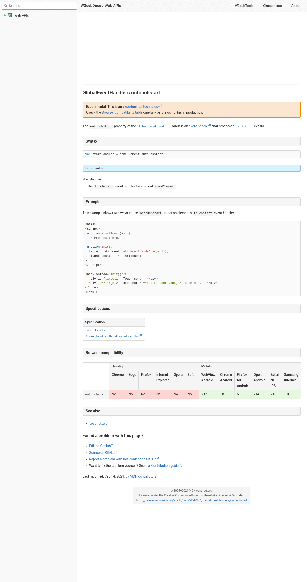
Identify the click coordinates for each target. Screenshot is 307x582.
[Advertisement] (192, 50)
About (295, 6)
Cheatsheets (272, 6)
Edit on (100, 446)
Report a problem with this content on (122, 459)
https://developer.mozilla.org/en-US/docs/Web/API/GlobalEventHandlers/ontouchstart (191, 500)
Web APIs (113, 5)
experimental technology (141, 106)
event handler (199, 126)
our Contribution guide (162, 466)
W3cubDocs (91, 5)
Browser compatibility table (122, 112)
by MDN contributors (141, 476)
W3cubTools (244, 6)
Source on (102, 453)
